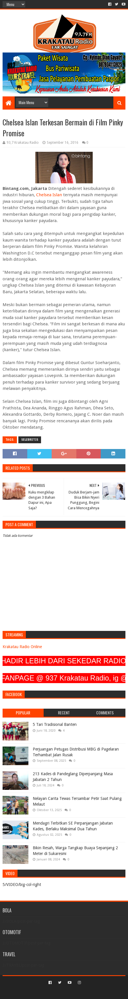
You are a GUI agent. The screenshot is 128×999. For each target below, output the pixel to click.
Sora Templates (56, 992)
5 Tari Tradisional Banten (55, 724)
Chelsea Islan (49, 194)
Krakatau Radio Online (22, 646)
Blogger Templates (88, 992)
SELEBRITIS (29, 439)
